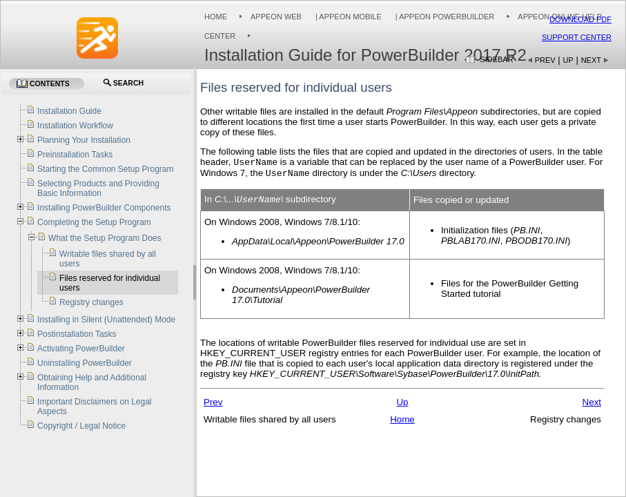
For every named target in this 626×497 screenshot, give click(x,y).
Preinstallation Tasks (75, 154)
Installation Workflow (75, 125)
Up (568, 60)
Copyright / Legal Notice (81, 426)
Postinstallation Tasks (77, 334)
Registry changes (91, 302)
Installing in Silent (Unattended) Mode (106, 319)
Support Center (577, 37)
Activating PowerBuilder (81, 348)
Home (215, 16)
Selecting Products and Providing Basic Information (98, 188)
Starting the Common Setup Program (105, 169)
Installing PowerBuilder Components (103, 208)
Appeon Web (276, 16)
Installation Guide (69, 111)
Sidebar (496, 59)
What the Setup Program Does (104, 238)
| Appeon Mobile (347, 16)
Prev (545, 60)
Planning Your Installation (83, 140)
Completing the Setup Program (94, 222)
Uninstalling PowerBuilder (84, 363)
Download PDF (580, 19)
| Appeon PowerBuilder (444, 16)
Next (591, 60)
